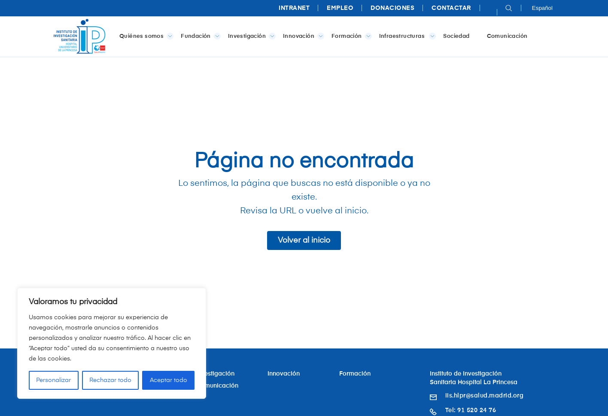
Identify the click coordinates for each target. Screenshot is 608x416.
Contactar (451, 8)
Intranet (294, 8)
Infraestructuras (406, 36)
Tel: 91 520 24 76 (470, 410)
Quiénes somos (144, 36)
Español (542, 8)
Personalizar (53, 380)
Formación (349, 36)
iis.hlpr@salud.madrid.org (484, 396)
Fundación (199, 36)
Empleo (340, 8)
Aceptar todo (168, 380)
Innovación (302, 36)
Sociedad (456, 36)
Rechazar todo (110, 380)
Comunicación (507, 36)
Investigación (250, 36)
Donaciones (392, 8)
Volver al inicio (304, 240)
